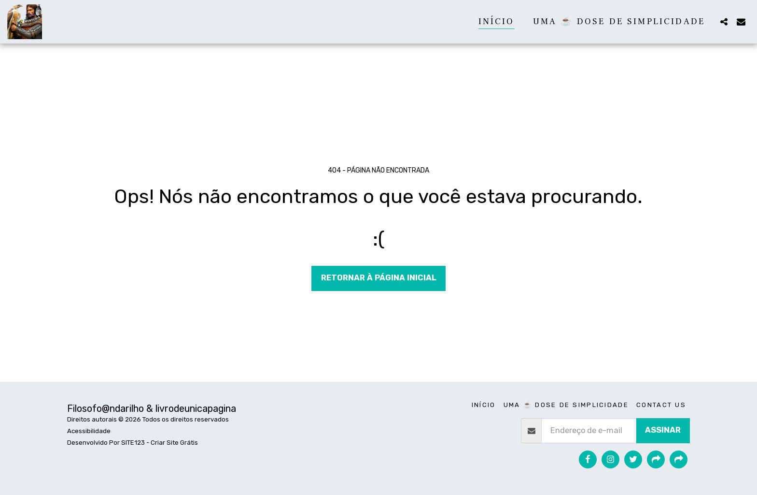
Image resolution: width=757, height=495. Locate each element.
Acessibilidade (89, 431)
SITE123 (133, 442)
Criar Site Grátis (174, 442)
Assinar (663, 430)
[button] (723, 21)
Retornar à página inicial (378, 277)
